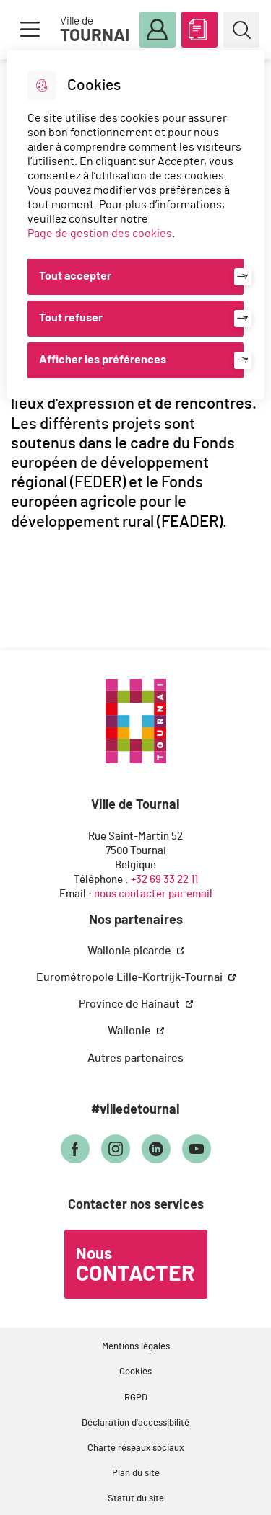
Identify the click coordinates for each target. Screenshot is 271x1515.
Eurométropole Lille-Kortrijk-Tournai (130, 977)
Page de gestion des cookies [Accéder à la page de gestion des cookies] (99, 233)
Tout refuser (71, 318)
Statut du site (136, 1498)
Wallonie (130, 1030)
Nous (135, 1265)
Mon (157, 30)
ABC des (199, 26)
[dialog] (135, 224)
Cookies (135, 1372)
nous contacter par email (153, 894)
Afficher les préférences (102, 359)
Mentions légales (136, 1346)
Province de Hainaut (130, 1004)
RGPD (135, 1398)
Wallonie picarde (130, 950)
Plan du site (136, 1473)
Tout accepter (75, 276)
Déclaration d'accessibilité (135, 1423)
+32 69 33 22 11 (164, 879)
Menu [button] (30, 30)
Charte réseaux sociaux (135, 1448)
